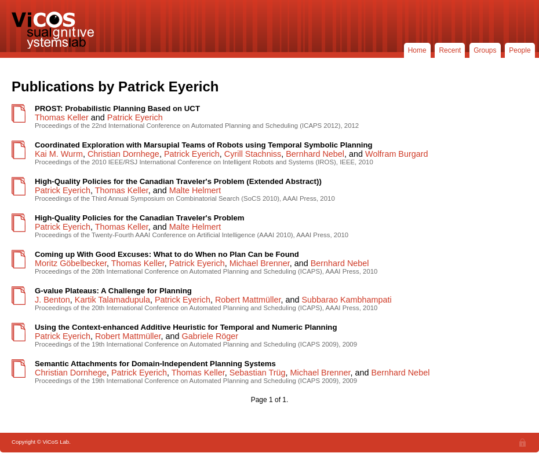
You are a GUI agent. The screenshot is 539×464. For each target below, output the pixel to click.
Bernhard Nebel (315, 154)
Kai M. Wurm (59, 154)
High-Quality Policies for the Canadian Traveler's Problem (140, 217)
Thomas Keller (62, 117)
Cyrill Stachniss (252, 154)
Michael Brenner (260, 263)
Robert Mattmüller (248, 299)
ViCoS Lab (55, 30)
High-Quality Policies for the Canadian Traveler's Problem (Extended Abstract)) (178, 181)
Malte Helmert (195, 190)
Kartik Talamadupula (112, 299)
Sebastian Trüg (258, 372)
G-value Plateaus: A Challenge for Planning (113, 290)
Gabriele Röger (210, 336)
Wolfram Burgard (396, 154)
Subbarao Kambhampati (347, 299)
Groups (485, 50)
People (519, 50)
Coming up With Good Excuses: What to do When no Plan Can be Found (167, 254)
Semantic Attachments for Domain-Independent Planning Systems (155, 363)
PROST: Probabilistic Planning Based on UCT (117, 108)
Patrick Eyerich (135, 117)
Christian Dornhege (123, 154)
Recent (450, 50)
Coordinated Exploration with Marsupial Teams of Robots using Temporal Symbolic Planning (204, 145)
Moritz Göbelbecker (71, 263)
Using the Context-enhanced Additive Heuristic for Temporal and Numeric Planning (186, 327)
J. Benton (52, 299)
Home (417, 50)
